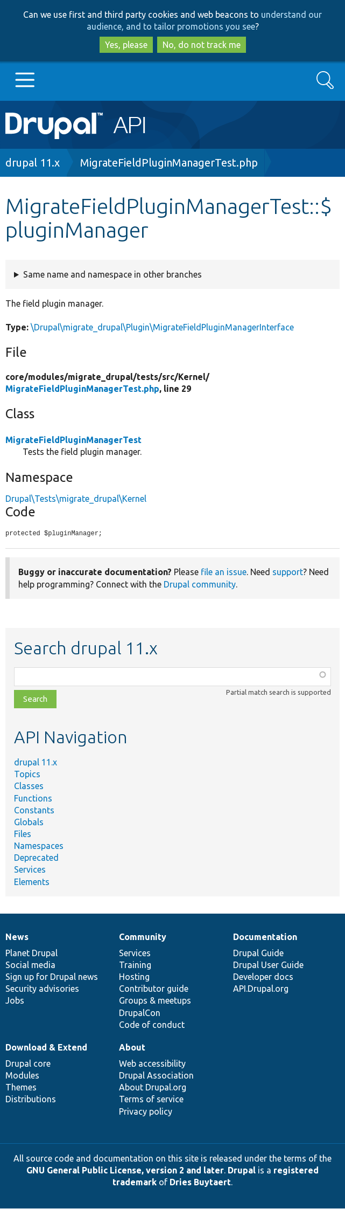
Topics (27, 774)
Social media (30, 965)
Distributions (30, 1099)
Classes (29, 786)
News (17, 937)
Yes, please (126, 45)
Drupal (242, 1171)
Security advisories (42, 989)
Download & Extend (46, 1048)
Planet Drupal (31, 953)
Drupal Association (156, 1076)
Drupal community (200, 585)
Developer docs (263, 977)
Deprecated (36, 858)
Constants (34, 811)
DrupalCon (139, 1013)
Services (30, 870)
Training (135, 965)
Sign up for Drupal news (51, 977)
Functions (33, 799)
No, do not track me (202, 45)
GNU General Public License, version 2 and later (125, 1171)
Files (22, 834)
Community (142, 937)
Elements (32, 882)
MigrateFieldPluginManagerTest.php (169, 162)
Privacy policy (145, 1112)
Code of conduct (152, 1025)
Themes (21, 1088)
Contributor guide (153, 989)
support (287, 572)
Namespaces (39, 846)
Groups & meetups (155, 1001)
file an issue (224, 572)
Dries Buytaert (200, 1182)
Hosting (134, 977)
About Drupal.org (152, 1088)
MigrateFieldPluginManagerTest (73, 440)
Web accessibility (152, 1064)
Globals (29, 822)
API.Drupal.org (260, 989)
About (132, 1048)
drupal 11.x (32, 162)
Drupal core (28, 1064)
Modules (22, 1076)
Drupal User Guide (268, 965)
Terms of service (151, 1099)
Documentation (265, 937)
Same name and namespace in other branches (112, 274)
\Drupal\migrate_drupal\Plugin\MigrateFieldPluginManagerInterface (162, 327)
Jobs (14, 1001)
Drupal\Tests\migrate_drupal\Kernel (75, 498)
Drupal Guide (258, 953)
